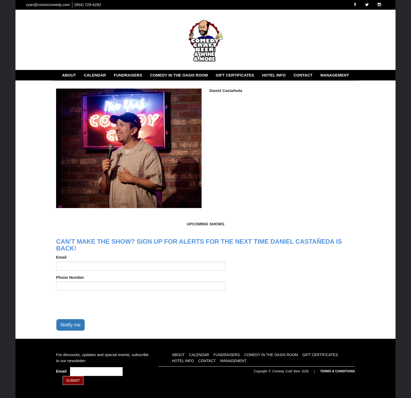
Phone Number (70, 277)
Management (334, 75)
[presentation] (96, 305)
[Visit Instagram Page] (379, 4)
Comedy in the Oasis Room (179, 75)
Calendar (95, 75)
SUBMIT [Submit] (73, 380)
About (69, 75)
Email (61, 257)
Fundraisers (128, 75)
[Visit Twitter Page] (367, 4)
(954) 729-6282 (87, 4)
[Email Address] (96, 371)
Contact (303, 75)
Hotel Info (274, 75)
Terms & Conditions (337, 371)
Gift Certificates (235, 75)
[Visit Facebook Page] (355, 4)
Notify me (70, 325)
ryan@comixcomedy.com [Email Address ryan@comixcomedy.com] (48, 4)
